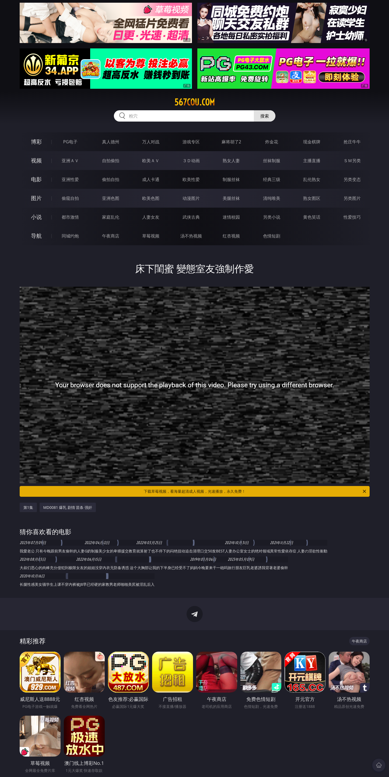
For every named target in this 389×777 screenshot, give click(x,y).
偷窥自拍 (70, 198)
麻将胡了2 (231, 142)
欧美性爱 (191, 179)
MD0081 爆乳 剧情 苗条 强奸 (67, 507)
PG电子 (70, 142)
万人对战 (150, 142)
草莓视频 (150, 236)
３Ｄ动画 (191, 161)
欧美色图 (150, 198)
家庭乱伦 (110, 217)
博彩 (36, 141)
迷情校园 (231, 217)
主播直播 (311, 161)
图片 (36, 198)
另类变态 (352, 179)
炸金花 (271, 142)
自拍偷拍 (110, 161)
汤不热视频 (191, 236)
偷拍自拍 (110, 179)
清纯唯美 (271, 198)
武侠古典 (191, 217)
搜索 (264, 116)
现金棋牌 (311, 142)
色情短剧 (271, 236)
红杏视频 (231, 236)
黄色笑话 (311, 217)
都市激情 (70, 217)
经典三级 (271, 179)
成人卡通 (150, 179)
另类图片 (352, 198)
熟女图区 (311, 198)
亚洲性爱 (70, 179)
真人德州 (110, 142)
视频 (36, 160)
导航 (36, 235)
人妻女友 (150, 217)
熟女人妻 (231, 161)
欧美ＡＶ (150, 161)
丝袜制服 (271, 161)
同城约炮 (70, 236)
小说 (36, 217)
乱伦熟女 (311, 179)
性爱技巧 (352, 217)
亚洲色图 (110, 198)
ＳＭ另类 (352, 161)
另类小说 (271, 217)
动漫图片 (191, 198)
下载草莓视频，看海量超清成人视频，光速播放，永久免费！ (255, 491)
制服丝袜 (231, 179)
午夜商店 (110, 236)
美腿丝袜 (231, 198)
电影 (36, 179)
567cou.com (194, 102)
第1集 (28, 507)
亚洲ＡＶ (70, 161)
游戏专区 (191, 142)
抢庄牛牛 (352, 142)
